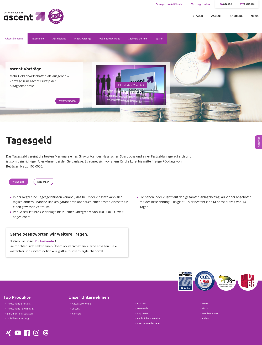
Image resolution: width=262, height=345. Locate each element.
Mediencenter (210, 313)
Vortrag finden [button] (67, 101)
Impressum (143, 313)
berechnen (43, 181)
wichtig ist (18, 181)
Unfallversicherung (18, 318)
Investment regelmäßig (20, 308)
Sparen (159, 38)
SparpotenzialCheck (169, 4)
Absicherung (59, 38)
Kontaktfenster (45, 241)
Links (205, 308)
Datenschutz (144, 308)
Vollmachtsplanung (109, 38)
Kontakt (259, 142)
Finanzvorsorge (82, 38)
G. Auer (198, 16)
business (247, 4)
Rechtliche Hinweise (148, 318)
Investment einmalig (18, 303)
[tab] (18, 181)
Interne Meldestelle (148, 323)
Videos (206, 318)
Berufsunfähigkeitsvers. (20, 313)
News (255, 16)
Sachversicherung (138, 38)
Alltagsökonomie (14, 38)
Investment (38, 38)
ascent (225, 4)
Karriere (236, 16)
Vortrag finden (200, 4)
